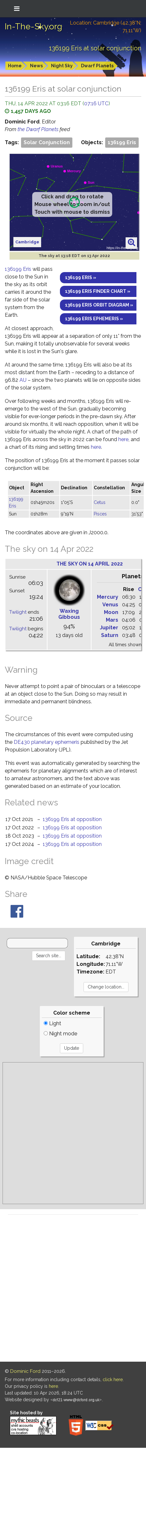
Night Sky (62, 65)
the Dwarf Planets (39, 129)
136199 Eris (122, 142)
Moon (111, 612)
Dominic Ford (25, 1371)
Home (15, 65)
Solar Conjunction (47, 142)
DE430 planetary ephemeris (46, 742)
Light (52, 1023)
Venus (110, 605)
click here (113, 1379)
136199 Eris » (80, 277)
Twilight (17, 612)
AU (22, 380)
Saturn (109, 635)
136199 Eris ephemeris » (94, 318)
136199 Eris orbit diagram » (99, 304)
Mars (112, 620)
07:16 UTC (96, 103)
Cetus (100, 502)
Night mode (60, 1034)
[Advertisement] (69, 1133)
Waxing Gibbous (69, 614)
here (123, 439)
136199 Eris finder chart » (97, 291)
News (36, 65)
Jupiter (109, 628)
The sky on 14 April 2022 (89, 564)
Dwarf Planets (97, 65)
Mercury (107, 597)
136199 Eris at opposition (72, 819)
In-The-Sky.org (33, 26)
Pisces (100, 513)
